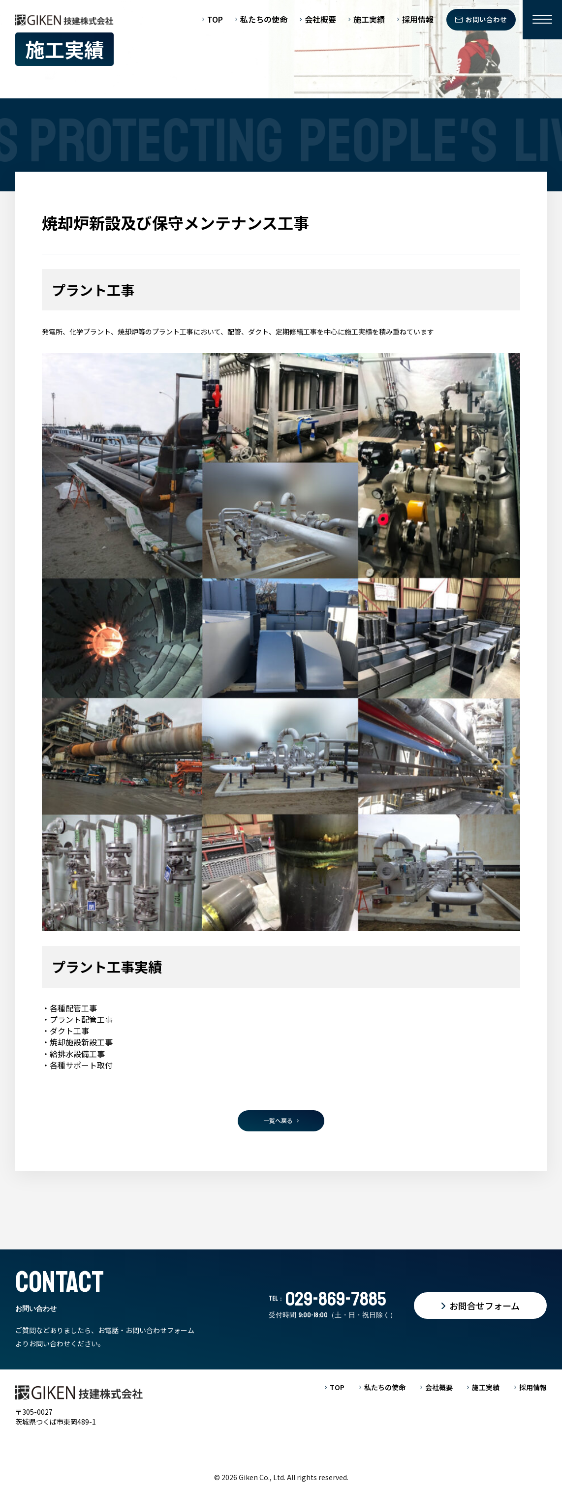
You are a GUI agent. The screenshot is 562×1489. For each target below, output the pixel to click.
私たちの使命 (263, 19)
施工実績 (369, 19)
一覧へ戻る (278, 1120)
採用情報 (418, 19)
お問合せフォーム (484, 1305)
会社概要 (320, 19)
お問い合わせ (486, 19)
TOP (215, 19)
